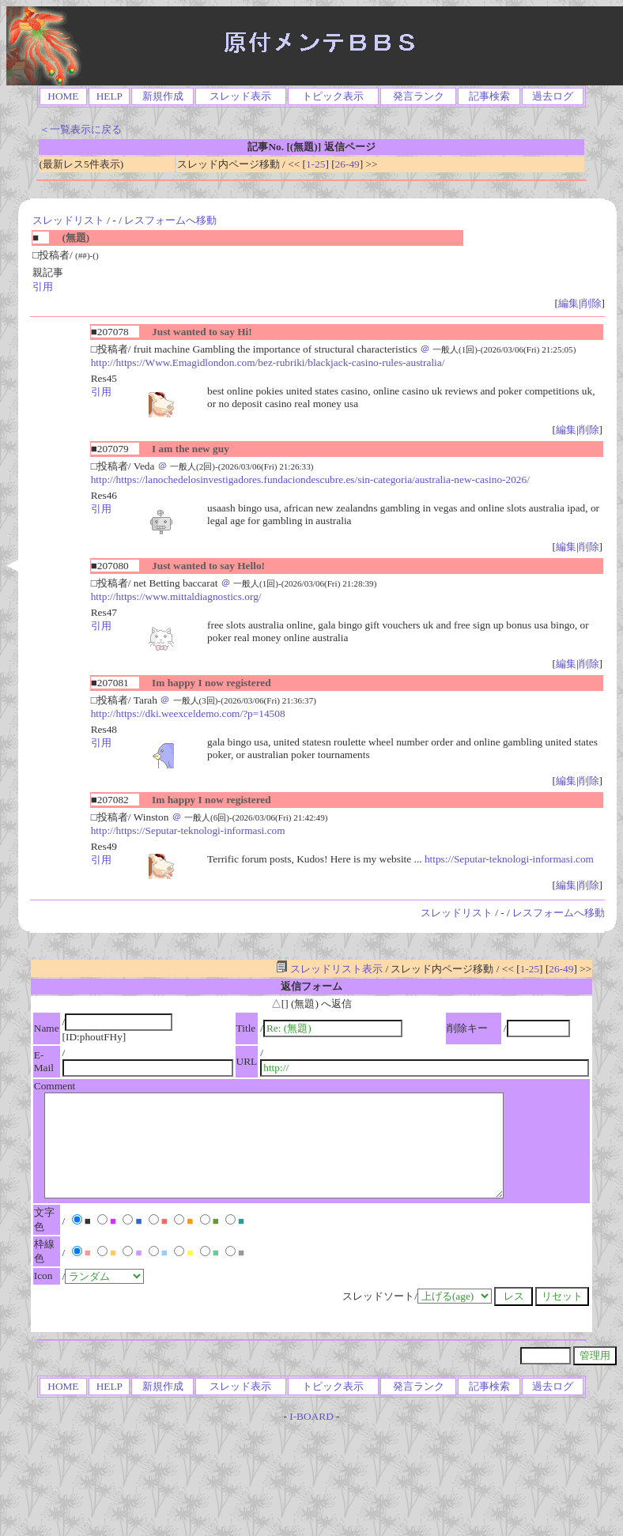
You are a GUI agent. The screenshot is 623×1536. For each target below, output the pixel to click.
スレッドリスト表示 (329, 969)
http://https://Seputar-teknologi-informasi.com (188, 830)
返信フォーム (311, 986)
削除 (591, 303)
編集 (568, 303)
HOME (62, 96)
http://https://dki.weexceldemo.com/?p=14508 (188, 713)
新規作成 (162, 96)
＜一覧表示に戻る (81, 129)
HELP (109, 96)
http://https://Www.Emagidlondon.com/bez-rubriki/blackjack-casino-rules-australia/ (268, 362)
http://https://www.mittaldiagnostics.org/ (176, 596)
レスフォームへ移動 (170, 220)
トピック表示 (333, 96)
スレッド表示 (240, 96)
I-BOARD (311, 1416)
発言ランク (418, 96)
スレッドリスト (68, 220)
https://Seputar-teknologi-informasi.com (509, 859)
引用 (42, 286)
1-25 (315, 164)
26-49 (347, 164)
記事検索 (489, 96)
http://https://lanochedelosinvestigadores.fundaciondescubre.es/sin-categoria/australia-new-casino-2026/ (310, 479)
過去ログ (552, 96)
